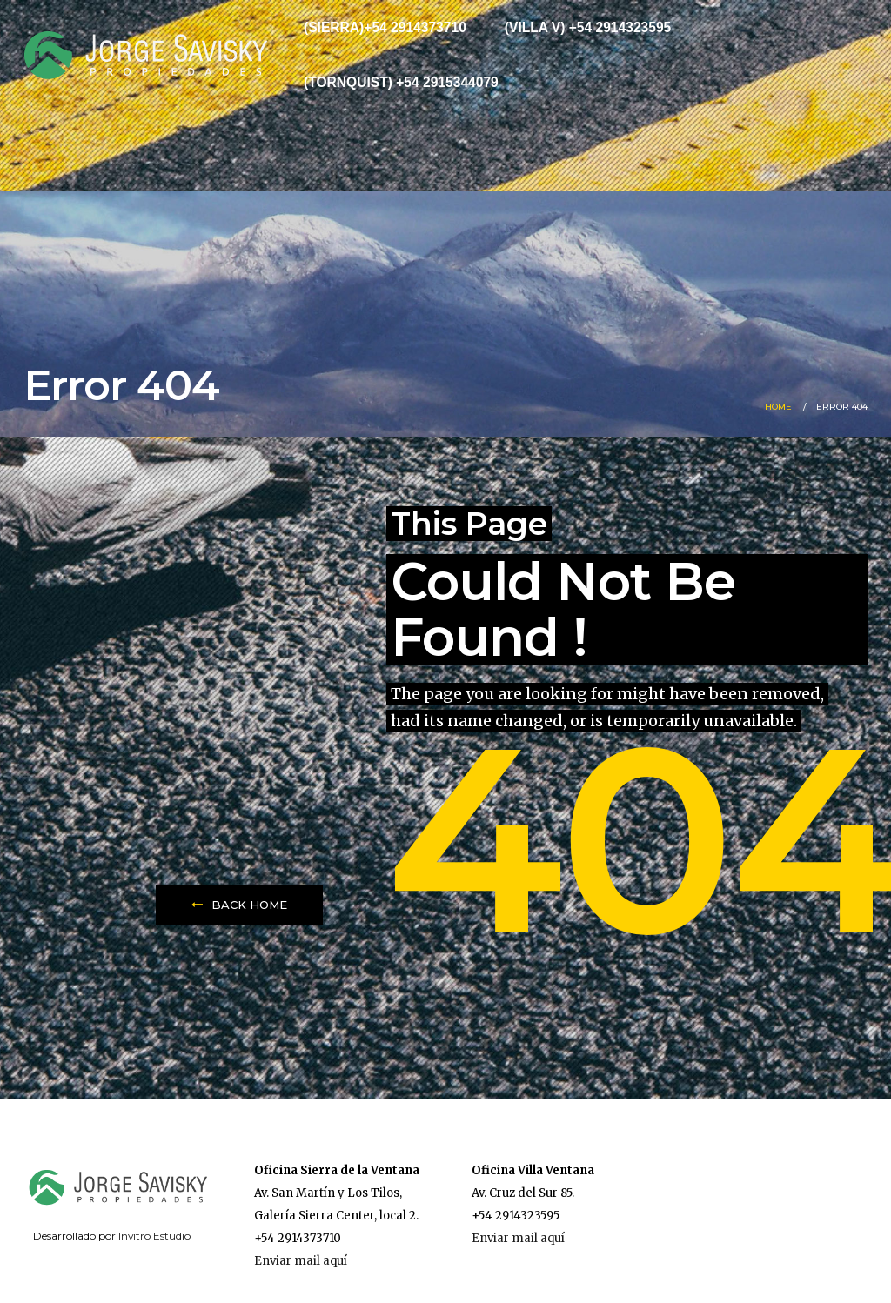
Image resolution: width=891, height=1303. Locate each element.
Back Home (239, 905)
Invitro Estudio (154, 1235)
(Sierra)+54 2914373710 (385, 27)
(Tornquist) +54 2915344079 (401, 82)
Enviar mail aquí (300, 1260)
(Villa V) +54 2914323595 (588, 27)
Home (778, 406)
